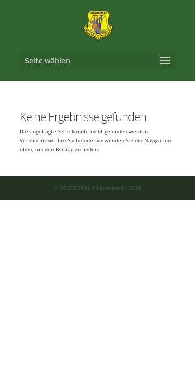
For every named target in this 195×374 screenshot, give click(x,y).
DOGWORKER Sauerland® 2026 (100, 187)
